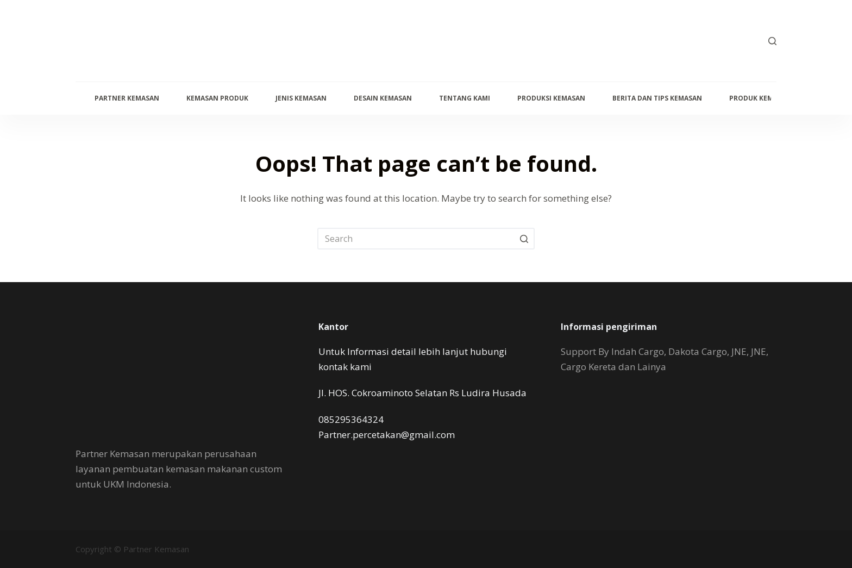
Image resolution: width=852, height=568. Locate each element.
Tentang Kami (464, 98)
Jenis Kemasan (301, 98)
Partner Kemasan (127, 98)
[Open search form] (772, 41)
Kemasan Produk (217, 98)
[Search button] (524, 238)
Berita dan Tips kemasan (657, 98)
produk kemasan (760, 98)
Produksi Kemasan (551, 98)
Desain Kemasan (383, 98)
